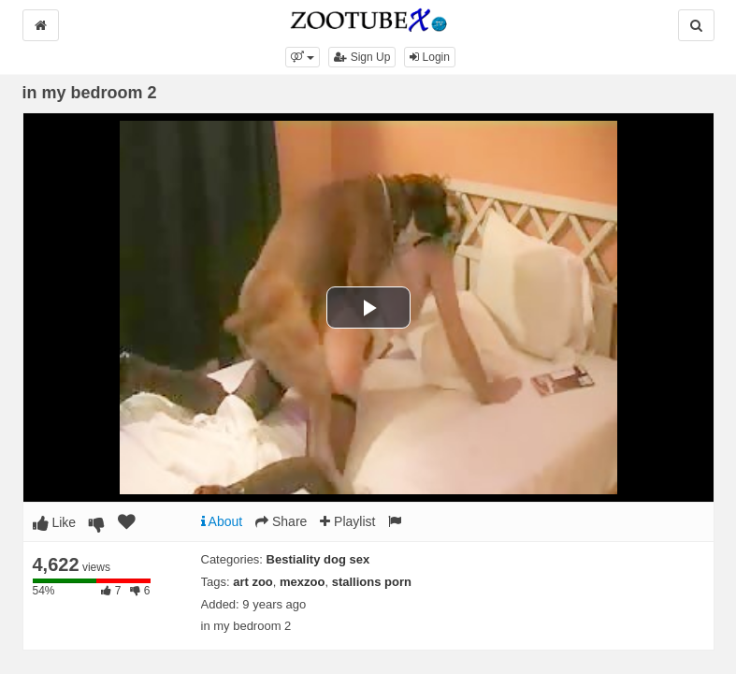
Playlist (347, 521)
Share (281, 521)
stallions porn (371, 582)
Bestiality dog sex (318, 559)
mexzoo (302, 582)
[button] (302, 57)
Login (430, 57)
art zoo (253, 582)
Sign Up (362, 57)
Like (55, 522)
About (222, 521)
